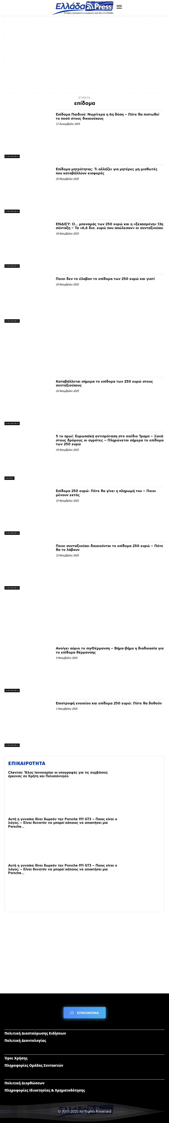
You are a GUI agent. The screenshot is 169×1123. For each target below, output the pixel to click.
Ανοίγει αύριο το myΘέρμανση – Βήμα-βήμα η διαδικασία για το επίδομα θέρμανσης (110, 650)
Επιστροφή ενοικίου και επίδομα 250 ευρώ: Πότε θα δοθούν (109, 703)
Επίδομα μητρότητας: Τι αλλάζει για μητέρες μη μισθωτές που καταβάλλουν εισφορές (106, 171)
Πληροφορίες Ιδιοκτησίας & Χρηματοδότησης (45, 1090)
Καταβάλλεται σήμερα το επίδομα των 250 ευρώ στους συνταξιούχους (104, 383)
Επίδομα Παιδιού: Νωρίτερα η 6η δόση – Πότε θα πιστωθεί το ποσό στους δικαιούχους (107, 116)
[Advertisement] (84, 54)
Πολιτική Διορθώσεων (25, 1083)
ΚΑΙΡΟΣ (9, 478)
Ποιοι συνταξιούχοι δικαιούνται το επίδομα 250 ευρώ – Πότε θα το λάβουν (109, 548)
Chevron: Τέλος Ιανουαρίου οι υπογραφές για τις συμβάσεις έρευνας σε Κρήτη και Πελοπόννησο (58, 774)
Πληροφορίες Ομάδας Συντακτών (34, 1065)
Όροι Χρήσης (16, 1058)
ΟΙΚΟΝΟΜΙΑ (12, 156)
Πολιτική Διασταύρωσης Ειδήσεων (35, 1033)
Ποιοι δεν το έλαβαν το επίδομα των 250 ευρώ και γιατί (105, 279)
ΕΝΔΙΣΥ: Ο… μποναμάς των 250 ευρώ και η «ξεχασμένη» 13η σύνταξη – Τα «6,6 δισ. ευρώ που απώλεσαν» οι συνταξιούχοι (109, 226)
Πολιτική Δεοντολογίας (25, 1040)
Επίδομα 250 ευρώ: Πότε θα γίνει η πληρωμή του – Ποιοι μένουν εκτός (106, 493)
